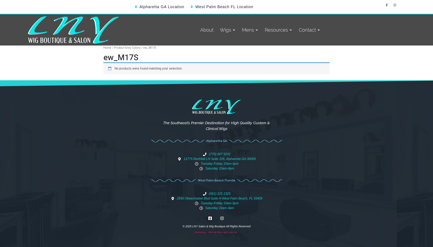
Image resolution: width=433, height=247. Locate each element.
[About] (207, 30)
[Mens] (250, 30)
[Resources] (279, 30)
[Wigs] (228, 30)
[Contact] (310, 30)
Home (107, 47)
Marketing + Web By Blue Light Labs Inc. (216, 232)
